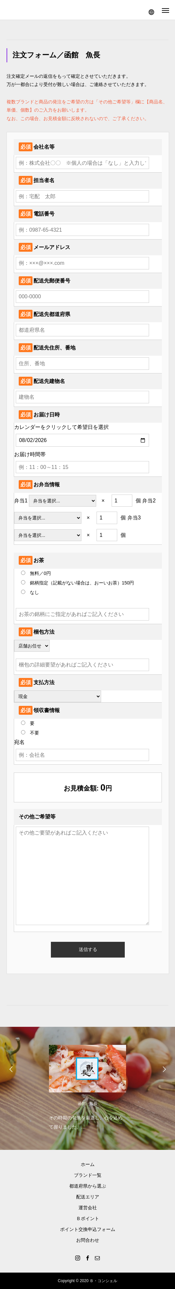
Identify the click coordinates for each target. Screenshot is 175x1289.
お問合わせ (87, 1240)
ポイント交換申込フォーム (87, 1229)
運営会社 (87, 1207)
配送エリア (87, 1196)
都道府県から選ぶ (87, 1186)
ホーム (88, 1164)
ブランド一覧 (87, 1175)
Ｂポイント (87, 1218)
